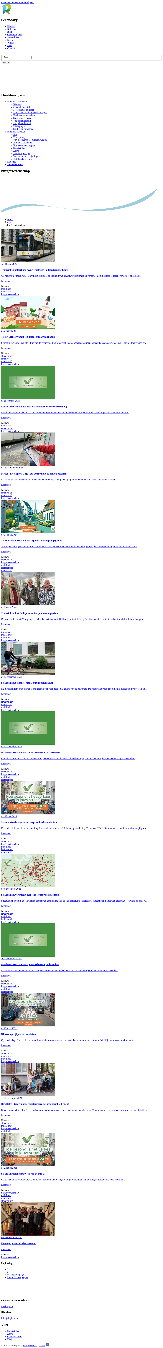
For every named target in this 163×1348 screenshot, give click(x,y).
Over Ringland (14, 34)
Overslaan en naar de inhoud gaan (17, 2)
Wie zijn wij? (19, 137)
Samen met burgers (22, 118)
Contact (11, 48)
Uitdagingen (19, 126)
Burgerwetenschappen (24, 145)
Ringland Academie (23, 142)
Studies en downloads (24, 129)
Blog (9, 32)
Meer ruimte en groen (23, 110)
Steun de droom (15, 164)
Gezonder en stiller (22, 107)
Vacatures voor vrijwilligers (26, 156)
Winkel (10, 42)
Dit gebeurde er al (22, 123)
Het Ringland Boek (22, 159)
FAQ (9, 45)
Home (10, 219)
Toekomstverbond (22, 120)
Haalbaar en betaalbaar (24, 115)
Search (7, 57)
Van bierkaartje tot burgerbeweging (30, 140)
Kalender (11, 29)
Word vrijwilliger (21, 153)
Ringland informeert (17, 101)
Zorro (10, 40)
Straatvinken (13, 37)
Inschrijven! (7, 1306)
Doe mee (11, 161)
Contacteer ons (14, 1336)
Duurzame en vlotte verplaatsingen (30, 112)
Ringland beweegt (16, 131)
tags (9, 222)
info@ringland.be (9, 1318)
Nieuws (11, 26)
